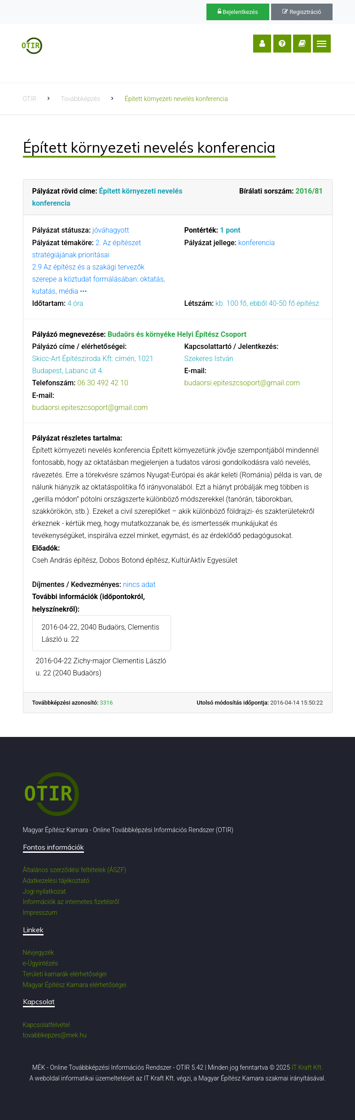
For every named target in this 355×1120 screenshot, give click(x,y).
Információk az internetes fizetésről (71, 901)
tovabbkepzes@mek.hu (55, 1035)
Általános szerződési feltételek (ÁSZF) (75, 869)
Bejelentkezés (238, 12)
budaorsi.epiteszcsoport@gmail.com (90, 407)
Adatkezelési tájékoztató (56, 880)
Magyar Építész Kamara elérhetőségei (75, 984)
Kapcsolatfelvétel (46, 1024)
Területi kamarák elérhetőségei (65, 974)
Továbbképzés (80, 98)
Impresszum (40, 912)
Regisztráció (301, 12)
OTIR (29, 98)
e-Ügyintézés (40, 963)
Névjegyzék (38, 952)
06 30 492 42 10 (102, 383)
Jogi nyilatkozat (44, 891)
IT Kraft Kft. (307, 1067)
